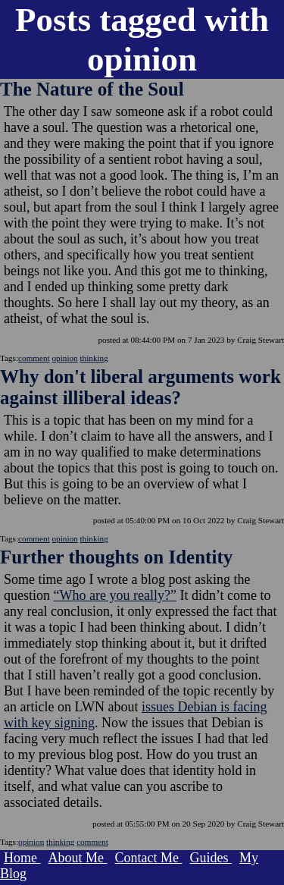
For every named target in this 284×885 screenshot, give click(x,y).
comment (34, 357)
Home (22, 857)
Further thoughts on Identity (116, 557)
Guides (210, 857)
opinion (65, 357)
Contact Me (149, 857)
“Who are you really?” (115, 595)
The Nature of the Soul (92, 89)
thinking (94, 357)
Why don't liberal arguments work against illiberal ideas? (140, 387)
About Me (78, 857)
